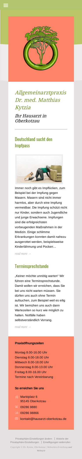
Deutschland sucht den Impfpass (33, 142)
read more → (23, 253)
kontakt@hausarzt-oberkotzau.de (43, 419)
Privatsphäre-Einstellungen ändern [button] (33, 438)
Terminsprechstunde (32, 266)
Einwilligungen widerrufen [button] (56, 442)
